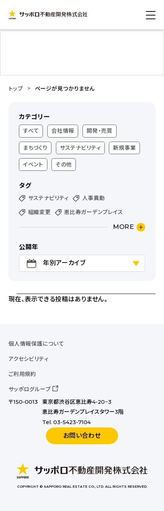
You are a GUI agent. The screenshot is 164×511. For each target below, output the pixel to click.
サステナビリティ (80, 148)
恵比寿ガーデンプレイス (93, 212)
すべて (31, 131)
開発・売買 (100, 131)
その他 (64, 164)
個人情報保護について (36, 344)
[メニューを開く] (150, 15)
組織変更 (39, 212)
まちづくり (35, 148)
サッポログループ (30, 389)
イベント (33, 164)
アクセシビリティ (28, 359)
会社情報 (62, 131)
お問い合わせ (82, 435)
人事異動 (93, 198)
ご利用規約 (22, 374)
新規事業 (124, 148)
